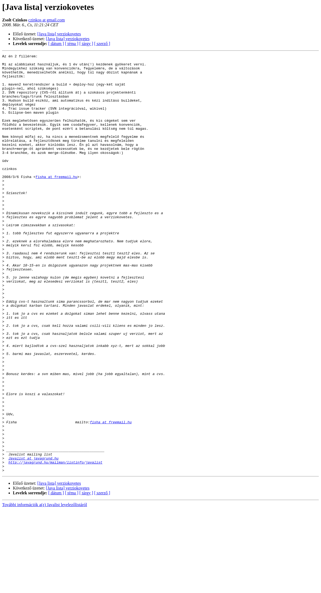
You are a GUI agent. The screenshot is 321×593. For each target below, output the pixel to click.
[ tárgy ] (86, 43)
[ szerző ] (102, 43)
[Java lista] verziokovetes (59, 34)
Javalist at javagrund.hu (33, 539)
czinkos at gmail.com (46, 20)
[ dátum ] (56, 43)
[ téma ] (71, 43)
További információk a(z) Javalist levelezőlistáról (44, 588)
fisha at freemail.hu (56, 201)
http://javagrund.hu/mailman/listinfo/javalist (55, 544)
